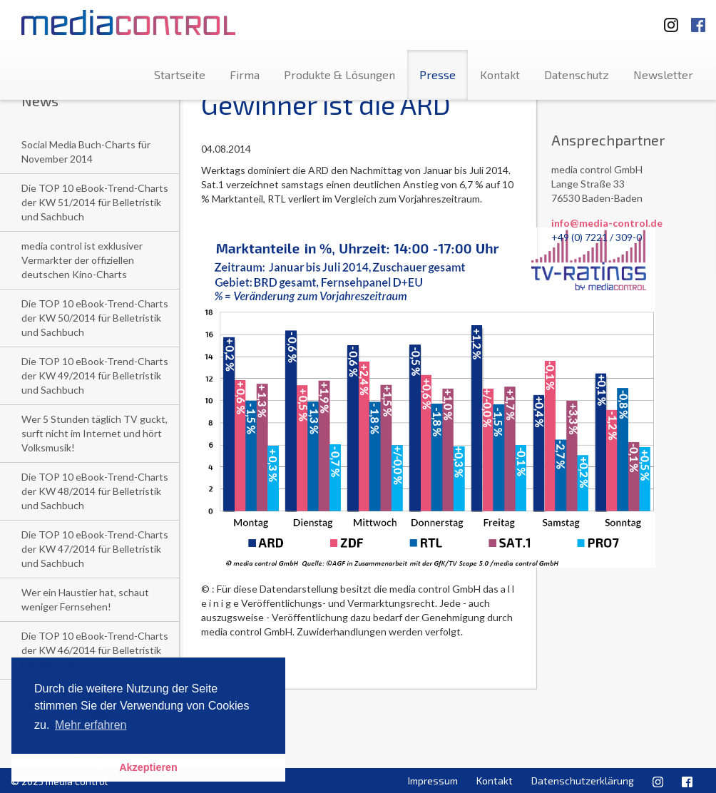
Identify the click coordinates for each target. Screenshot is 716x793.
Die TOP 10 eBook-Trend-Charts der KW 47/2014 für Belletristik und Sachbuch (94, 548)
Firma (245, 74)
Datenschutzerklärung (582, 780)
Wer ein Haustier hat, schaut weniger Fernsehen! (85, 599)
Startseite (179, 74)
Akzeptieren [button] (148, 767)
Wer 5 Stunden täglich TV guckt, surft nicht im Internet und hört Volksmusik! (94, 433)
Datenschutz (576, 74)
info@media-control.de (607, 223)
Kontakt (500, 74)
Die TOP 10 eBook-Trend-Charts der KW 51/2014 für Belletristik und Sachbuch (94, 202)
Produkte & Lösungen (339, 74)
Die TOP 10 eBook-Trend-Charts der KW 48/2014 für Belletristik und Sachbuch (94, 491)
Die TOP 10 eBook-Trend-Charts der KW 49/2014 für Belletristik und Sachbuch (94, 375)
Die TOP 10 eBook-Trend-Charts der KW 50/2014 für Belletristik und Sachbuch (94, 317)
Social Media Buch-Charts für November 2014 (85, 151)
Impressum (433, 780)
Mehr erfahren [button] (91, 725)
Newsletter (663, 74)
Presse (437, 74)
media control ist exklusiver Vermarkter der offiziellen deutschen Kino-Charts (82, 260)
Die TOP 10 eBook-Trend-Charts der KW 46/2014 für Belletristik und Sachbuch (94, 650)
